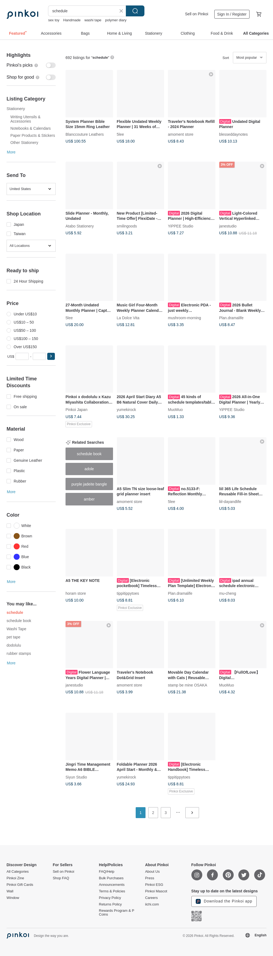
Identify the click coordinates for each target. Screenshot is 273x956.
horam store (76, 593)
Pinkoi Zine (15, 878)
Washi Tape (16, 629)
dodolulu (14, 645)
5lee (120, 134)
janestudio (228, 226)
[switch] (31, 65)
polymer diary (115, 20)
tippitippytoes (128, 593)
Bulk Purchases (111, 878)
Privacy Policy (110, 898)
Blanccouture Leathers (85, 134)
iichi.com (152, 904)
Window (13, 898)
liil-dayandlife (230, 501)
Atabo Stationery (80, 226)
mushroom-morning (184, 318)
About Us (152, 872)
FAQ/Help (106, 872)
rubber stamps (19, 653)
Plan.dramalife (231, 318)
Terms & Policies (112, 891)
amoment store (180, 134)
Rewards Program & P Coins (116, 912)
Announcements (111, 885)
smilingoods (127, 226)
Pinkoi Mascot (156, 891)
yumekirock (126, 409)
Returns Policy (110, 904)
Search (135, 11)
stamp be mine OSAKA (187, 685)
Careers (151, 898)
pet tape (13, 637)
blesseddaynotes (233, 134)
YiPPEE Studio (180, 226)
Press (149, 878)
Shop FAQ (61, 878)
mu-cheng (227, 593)
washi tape (92, 20)
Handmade (72, 20)
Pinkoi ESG (154, 885)
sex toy (53, 20)
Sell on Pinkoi (196, 14)
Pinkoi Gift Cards (20, 885)
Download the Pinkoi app (224, 901)
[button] (51, 356)
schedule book (19, 620)
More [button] (11, 152)
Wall (10, 891)
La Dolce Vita (128, 318)
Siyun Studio (76, 777)
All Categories (18, 872)
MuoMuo (175, 409)
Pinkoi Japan (76, 409)
